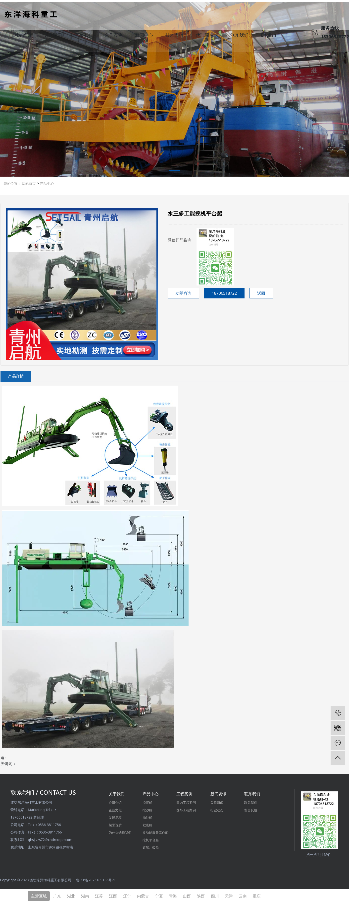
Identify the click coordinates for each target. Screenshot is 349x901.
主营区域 (39, 894)
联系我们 (240, 36)
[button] (174, 170)
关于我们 (53, 36)
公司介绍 (115, 801)
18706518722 (224, 291)
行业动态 (216, 808)
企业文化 (115, 808)
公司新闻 (216, 801)
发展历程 (115, 816)
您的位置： (12, 181)
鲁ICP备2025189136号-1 (95, 878)
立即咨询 (183, 291)
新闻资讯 (218, 792)
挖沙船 (147, 808)
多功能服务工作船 (155, 831)
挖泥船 (147, 801)
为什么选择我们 (120, 831)
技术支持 (174, 36)
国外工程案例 (186, 808)
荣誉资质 (115, 823)
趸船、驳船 (151, 845)
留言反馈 (250, 808)
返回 (261, 291)
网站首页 (23, 36)
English (268, 36)
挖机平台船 (151, 838)
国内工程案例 (186, 801)
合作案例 (114, 36)
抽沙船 (147, 816)
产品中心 (83, 36)
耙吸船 (147, 823)
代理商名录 (207, 36)
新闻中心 (144, 36)
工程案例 (184, 792)
